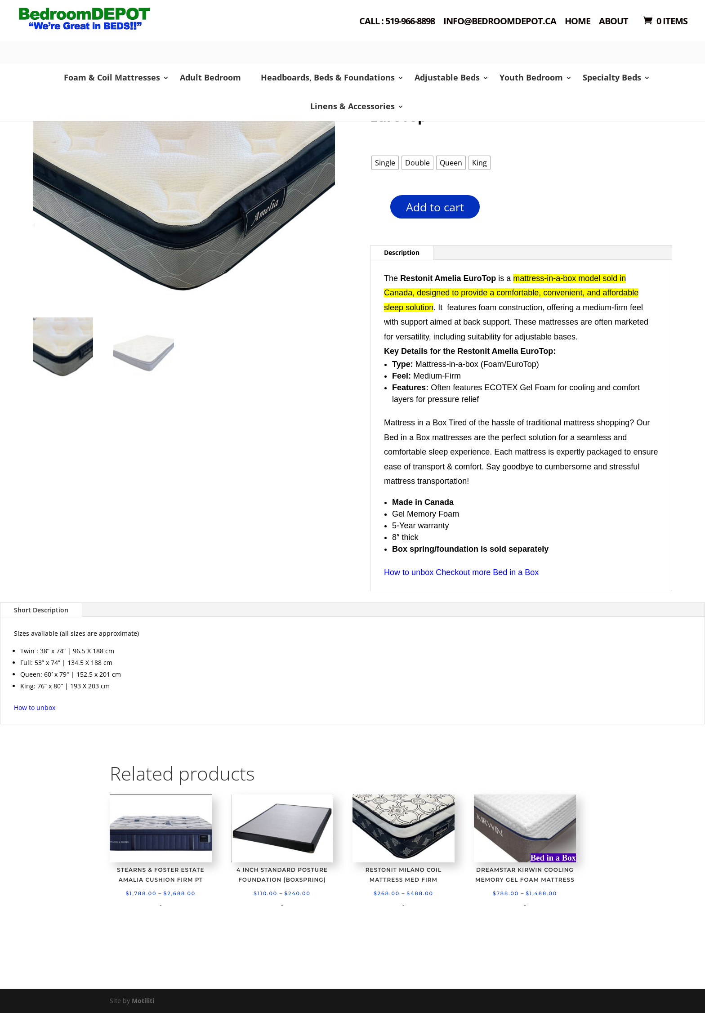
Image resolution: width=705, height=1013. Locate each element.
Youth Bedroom (531, 77)
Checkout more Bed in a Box (487, 572)
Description (401, 252)
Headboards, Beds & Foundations (328, 77)
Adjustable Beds (447, 77)
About (613, 22)
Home (577, 22)
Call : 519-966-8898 (397, 22)
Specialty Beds (612, 77)
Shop (126, 32)
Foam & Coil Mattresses (112, 77)
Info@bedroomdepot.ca (499, 22)
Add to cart (435, 206)
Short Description (41, 610)
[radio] (385, 163)
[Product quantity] (374, 209)
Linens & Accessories (352, 106)
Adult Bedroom (210, 77)
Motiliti (143, 1000)
